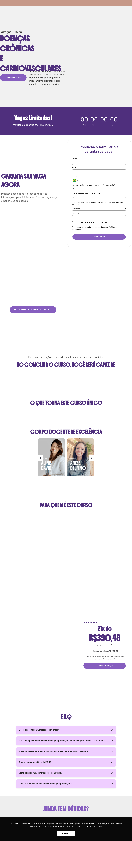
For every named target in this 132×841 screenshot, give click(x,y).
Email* (74, 168)
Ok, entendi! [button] (66, 833)
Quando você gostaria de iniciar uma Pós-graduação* (93, 185)
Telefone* (75, 176)
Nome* (74, 159)
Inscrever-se (99, 237)
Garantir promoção (104, 665)
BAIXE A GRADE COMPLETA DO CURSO (33, 309)
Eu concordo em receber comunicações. (89, 222)
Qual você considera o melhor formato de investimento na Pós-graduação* (97, 204)
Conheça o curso (13, 77)
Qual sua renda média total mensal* (86, 194)
